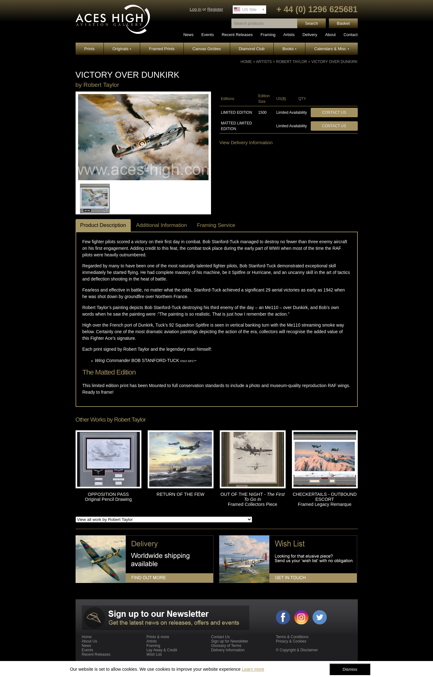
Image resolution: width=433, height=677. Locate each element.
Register (215, 9)
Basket (343, 23)
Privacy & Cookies (291, 641)
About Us (89, 641)
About (330, 34)
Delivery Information (228, 650)
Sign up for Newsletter (229, 641)
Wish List (154, 654)
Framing (268, 34)
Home (246, 62)
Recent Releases (237, 34)
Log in (195, 9)
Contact (351, 34)
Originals (122, 48)
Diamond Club (251, 48)
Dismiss (350, 669)
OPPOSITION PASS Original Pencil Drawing (108, 497)
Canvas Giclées (207, 48)
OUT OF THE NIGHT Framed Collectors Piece (252, 499)
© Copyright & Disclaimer (297, 650)
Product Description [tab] (103, 225)
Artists (289, 34)
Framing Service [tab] (216, 225)
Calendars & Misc (331, 48)
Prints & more (157, 637)
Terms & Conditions (292, 637)
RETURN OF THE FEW (180, 494)
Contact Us (334, 112)
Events (207, 34)
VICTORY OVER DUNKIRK (334, 62)
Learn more (253, 669)
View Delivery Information (246, 142)
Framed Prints (162, 48)
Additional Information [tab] (161, 225)
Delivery (310, 34)
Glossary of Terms (226, 645)
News (188, 34)
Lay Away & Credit (161, 650)
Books (290, 48)
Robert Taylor (291, 62)
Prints (89, 48)
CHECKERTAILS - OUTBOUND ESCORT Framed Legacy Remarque (324, 499)
